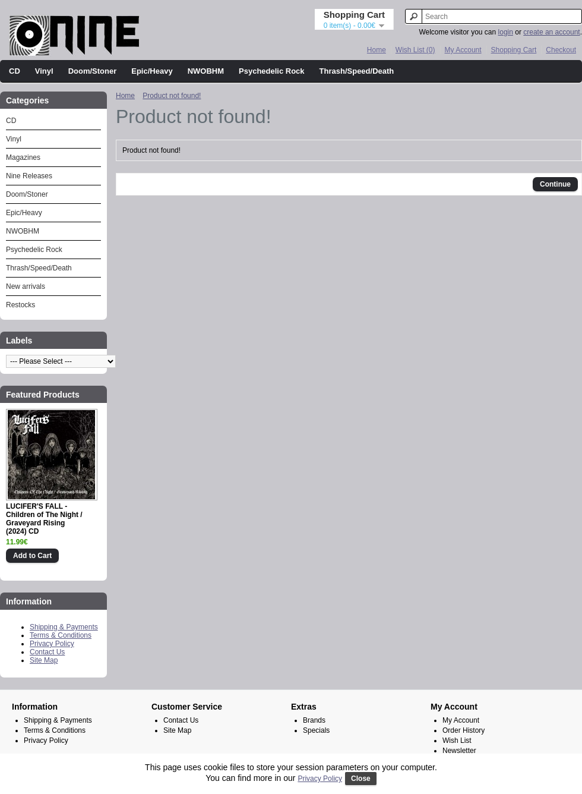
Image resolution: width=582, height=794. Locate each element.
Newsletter (459, 750)
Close (361, 778)
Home (376, 50)
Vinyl (44, 71)
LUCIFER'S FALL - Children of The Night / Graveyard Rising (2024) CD (44, 518)
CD (14, 71)
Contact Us (47, 652)
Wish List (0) (415, 50)
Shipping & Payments (64, 627)
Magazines (23, 157)
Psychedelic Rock (272, 71)
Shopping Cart (514, 50)
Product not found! (172, 96)
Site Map (44, 660)
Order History (463, 730)
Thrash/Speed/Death (357, 71)
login (505, 32)
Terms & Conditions (60, 635)
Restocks (20, 305)
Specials (316, 730)
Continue (555, 184)
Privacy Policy (52, 643)
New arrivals (25, 286)
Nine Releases (29, 176)
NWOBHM (206, 71)
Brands (314, 720)
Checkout (561, 50)
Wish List (457, 740)
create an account (551, 32)
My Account (463, 50)
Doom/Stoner (92, 71)
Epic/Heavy (151, 71)
